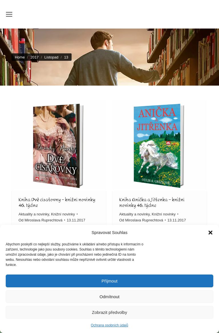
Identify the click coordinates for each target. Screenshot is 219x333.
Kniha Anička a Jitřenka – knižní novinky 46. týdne (151, 202)
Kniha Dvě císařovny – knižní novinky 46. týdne (57, 202)
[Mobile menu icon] (9, 14)
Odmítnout (109, 296)
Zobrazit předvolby (109, 312)
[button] (210, 232)
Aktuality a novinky (34, 214)
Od (40, 220)
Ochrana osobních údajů (109, 325)
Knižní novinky (63, 214)
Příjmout (109, 280)
